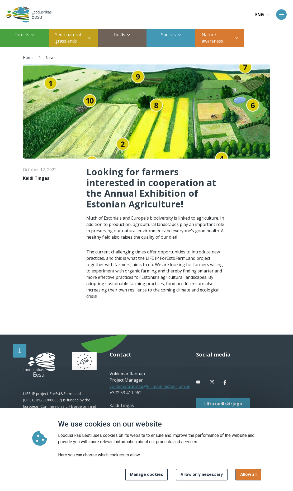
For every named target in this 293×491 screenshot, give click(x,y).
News (50, 57)
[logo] (39, 364)
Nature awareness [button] (220, 38)
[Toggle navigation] (281, 14)
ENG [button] (262, 14)
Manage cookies (146, 474)
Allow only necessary (202, 474)
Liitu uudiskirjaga (223, 404)
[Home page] (27, 14)
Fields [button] (122, 34)
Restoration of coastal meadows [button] (267, 38)
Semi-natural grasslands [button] (73, 38)
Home (28, 57)
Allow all (248, 474)
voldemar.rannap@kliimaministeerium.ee (150, 386)
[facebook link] (198, 382)
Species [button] (171, 34)
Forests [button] (24, 34)
